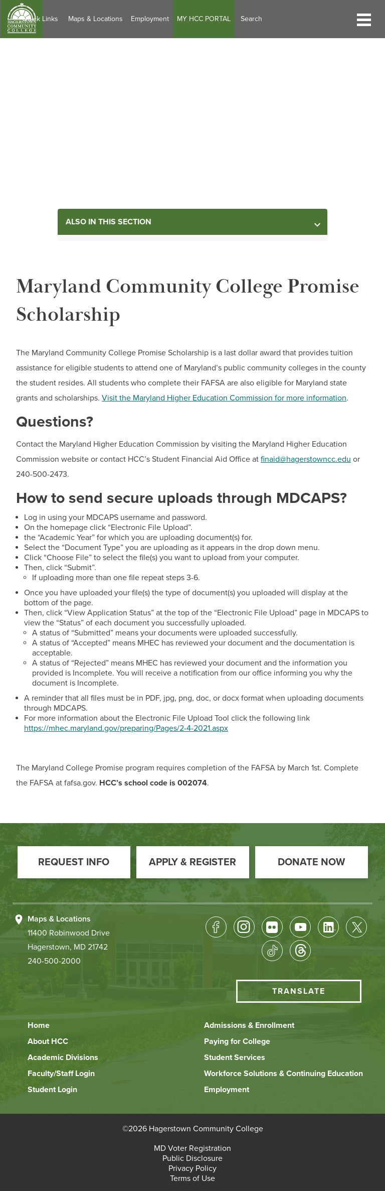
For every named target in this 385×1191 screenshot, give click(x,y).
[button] (364, 19)
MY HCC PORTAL (242, 19)
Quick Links (79, 19)
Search (290, 19)
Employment (188, 19)
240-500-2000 (54, 961)
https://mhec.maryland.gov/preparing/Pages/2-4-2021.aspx (126, 728)
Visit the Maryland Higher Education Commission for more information (224, 398)
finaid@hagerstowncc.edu (306, 459)
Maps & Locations (134, 19)
